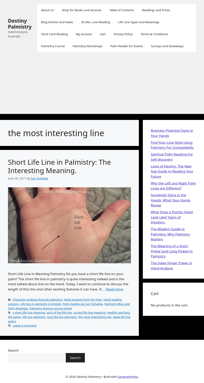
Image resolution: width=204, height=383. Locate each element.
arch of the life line (59, 312)
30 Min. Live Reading (95, 22)
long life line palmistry (62, 317)
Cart (103, 34)
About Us (47, 10)
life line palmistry (34, 317)
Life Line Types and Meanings (138, 22)
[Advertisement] (102, 86)
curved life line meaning (89, 312)
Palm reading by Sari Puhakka (83, 304)
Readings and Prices (156, 10)
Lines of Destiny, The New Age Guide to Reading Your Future (172, 171)
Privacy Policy (123, 34)
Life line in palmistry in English (40, 304)
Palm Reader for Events (126, 46)
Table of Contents (122, 10)
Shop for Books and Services (82, 10)
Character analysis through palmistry (37, 299)
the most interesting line (94, 317)
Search (13, 350)
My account (84, 34)
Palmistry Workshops (87, 46)
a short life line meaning (29, 312)
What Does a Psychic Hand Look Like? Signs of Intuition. (172, 217)
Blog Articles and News (57, 22)
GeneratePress (128, 377)
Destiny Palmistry (20, 23)
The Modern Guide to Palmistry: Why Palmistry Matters (170, 234)
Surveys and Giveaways (167, 46)
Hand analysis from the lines (83, 299)
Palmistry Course (53, 46)
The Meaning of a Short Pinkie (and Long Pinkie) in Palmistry (172, 251)
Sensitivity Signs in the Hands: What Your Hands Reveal (170, 200)
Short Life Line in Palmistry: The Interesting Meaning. (59, 166)
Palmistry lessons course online (50, 308)
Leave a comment (24, 325)
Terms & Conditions (154, 34)
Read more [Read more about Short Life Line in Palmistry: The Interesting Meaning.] (114, 289)
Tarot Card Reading (54, 34)
